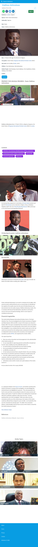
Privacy (3, 532)
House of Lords (18, 386)
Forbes (15, 63)
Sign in (31, 11)
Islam (22, 279)
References (19, 156)
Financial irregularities (8, 156)
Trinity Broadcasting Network (20, 206)
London (8, 14)
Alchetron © (5, 540)
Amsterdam (8, 205)
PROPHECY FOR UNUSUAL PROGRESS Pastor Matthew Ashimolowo (18, 151)
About (2, 525)
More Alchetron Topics (6, 409)
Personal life (29, 153)
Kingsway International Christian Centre (23, 60)
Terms (2, 529)
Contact (3, 536)
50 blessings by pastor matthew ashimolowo (13, 153)
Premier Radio (26, 203)
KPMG (12, 333)
